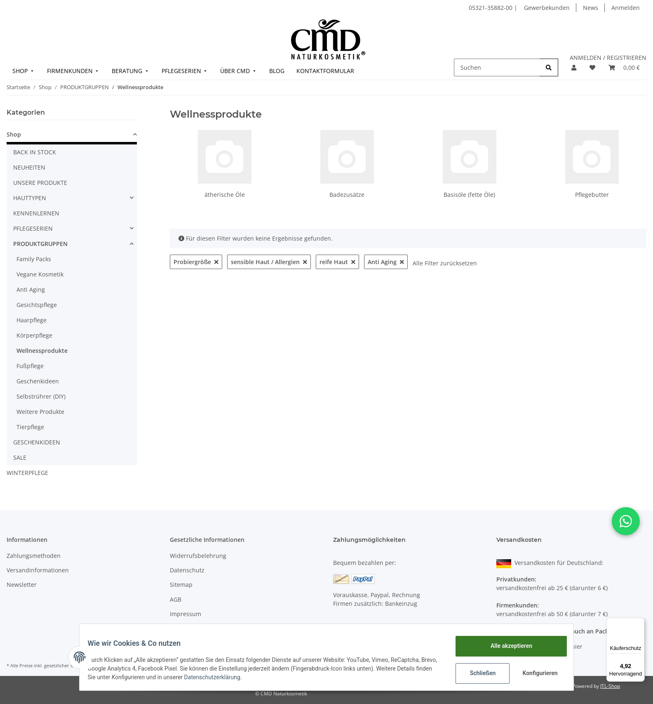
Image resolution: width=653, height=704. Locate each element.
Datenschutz (187, 570)
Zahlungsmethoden (34, 556)
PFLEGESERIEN (33, 228)
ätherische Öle (224, 194)
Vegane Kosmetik (39, 274)
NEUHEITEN (29, 167)
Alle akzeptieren (506, 646)
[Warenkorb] (624, 67)
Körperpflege (34, 335)
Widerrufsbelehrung (198, 556)
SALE (19, 457)
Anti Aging (386, 262)
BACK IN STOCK (34, 152)
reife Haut (337, 262)
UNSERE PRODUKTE (40, 183)
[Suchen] (497, 67)
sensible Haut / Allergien (269, 262)
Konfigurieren (535, 673)
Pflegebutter (592, 194)
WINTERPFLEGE (27, 473)
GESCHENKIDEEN (36, 442)
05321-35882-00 (491, 8)
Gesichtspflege (36, 305)
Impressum (185, 614)
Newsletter (22, 584)
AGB (175, 599)
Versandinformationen (38, 570)
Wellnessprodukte (42, 350)
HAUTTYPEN (29, 198)
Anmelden (625, 8)
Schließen (478, 673)
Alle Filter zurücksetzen (445, 263)
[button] (574, 67)
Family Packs (33, 259)
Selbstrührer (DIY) (41, 396)
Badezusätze (346, 194)
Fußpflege (30, 366)
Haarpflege (31, 320)
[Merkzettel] (592, 67)
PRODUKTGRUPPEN (40, 244)
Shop (14, 134)
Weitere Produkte (40, 412)
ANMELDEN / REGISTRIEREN (608, 57)
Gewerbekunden (547, 8)
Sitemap (181, 584)
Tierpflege (30, 427)
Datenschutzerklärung (253, 677)
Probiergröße (196, 262)
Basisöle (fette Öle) (469, 194)
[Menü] (640, 623)
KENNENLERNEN (36, 213)
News (590, 8)
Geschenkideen (37, 381)
